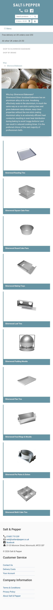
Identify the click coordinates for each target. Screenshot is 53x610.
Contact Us (8, 565)
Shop (5, 63)
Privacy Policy (9, 592)
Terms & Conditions (11, 588)
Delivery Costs (9, 569)
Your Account (9, 573)
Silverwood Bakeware (14, 66)
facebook (10, 542)
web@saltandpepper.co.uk (17, 539)
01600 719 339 (12, 536)
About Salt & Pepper (12, 596)
